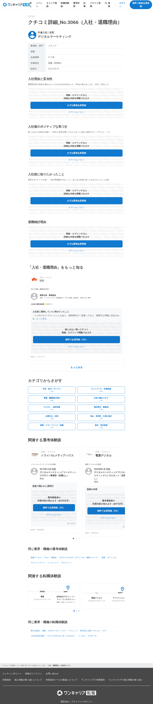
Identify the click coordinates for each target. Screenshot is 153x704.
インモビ (81, 636)
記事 (84, 4)
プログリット (66, 563)
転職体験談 (65, 4)
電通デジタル (36, 558)
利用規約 (6, 680)
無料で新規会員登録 (140, 4)
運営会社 (65, 701)
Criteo (46, 558)
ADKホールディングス (57, 631)
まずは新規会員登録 (76, 105)
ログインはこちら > (76, 112)
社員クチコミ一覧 (39, 665)
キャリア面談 (51, 4)
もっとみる (76, 367)
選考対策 (76, 4)
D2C (29, 665)
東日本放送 (35, 631)
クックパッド (53, 563)
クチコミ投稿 (95, 4)
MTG (104, 631)
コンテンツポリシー (12, 673)
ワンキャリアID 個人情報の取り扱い (125, 680)
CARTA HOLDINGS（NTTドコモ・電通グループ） (79, 558)
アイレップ (73, 631)
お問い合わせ (52, 673)
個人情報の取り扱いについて (28, 680)
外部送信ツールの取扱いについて (62, 680)
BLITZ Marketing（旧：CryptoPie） (62, 636)
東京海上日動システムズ (90, 631)
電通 (103, 558)
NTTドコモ (112, 558)
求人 (31, 4)
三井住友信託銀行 (38, 636)
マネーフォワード (38, 563)
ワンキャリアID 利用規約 (93, 680)
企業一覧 (24, 665)
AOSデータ (92, 636)
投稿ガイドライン (33, 673)
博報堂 (54, 558)
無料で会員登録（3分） (76, 339)
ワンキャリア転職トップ (10, 665)
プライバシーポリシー (81, 701)
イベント (39, 4)
